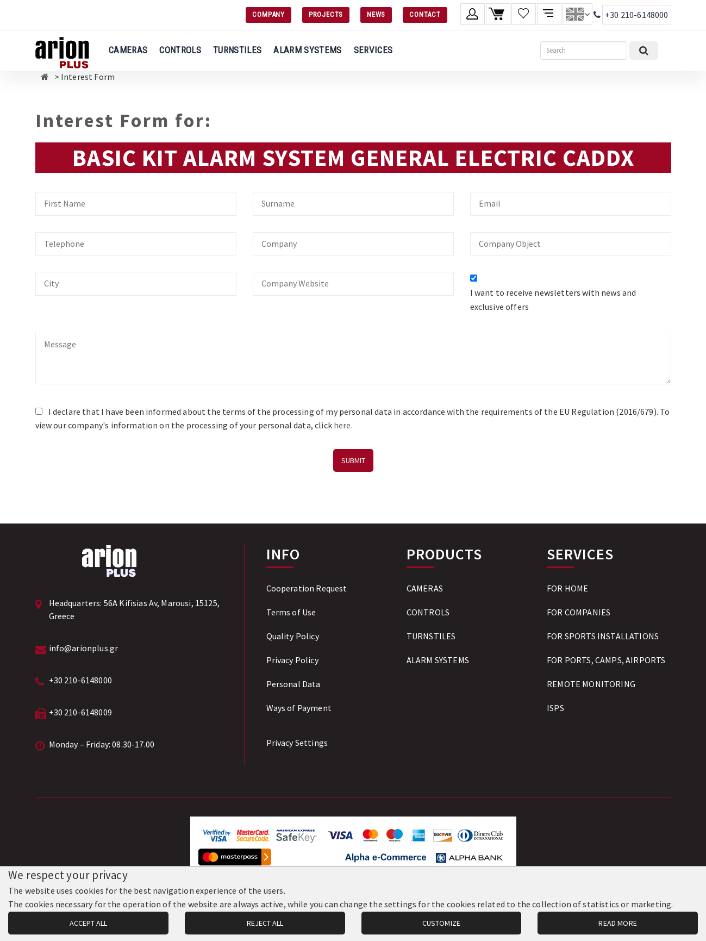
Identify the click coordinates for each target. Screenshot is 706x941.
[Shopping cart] (498, 14)
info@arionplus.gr (83, 648)
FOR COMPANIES (578, 612)
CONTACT (424, 14)
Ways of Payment (299, 707)
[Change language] (577, 14)
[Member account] (472, 14)
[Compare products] (549, 14)
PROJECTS (326, 14)
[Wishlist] (523, 14)
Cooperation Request (306, 588)
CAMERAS (128, 50)
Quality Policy (292, 636)
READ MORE (617, 923)
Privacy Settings (297, 742)
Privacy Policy (292, 660)
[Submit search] (643, 50)
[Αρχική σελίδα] (45, 76)
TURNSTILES (237, 50)
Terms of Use (291, 612)
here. (343, 425)
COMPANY (268, 14)
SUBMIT (353, 460)
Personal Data (293, 683)
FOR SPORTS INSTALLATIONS (603, 636)
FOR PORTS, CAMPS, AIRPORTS (606, 660)
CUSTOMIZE (441, 923)
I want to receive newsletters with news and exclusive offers (553, 299)
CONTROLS (180, 50)
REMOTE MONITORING (591, 683)
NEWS (376, 14)
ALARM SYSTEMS (307, 50)
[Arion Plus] (62, 50)
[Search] (583, 50)
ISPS (555, 707)
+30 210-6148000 (636, 14)
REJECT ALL (265, 923)
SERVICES (373, 50)
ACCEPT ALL (88, 923)
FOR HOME (567, 588)
